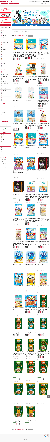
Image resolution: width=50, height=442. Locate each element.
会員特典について (23, 3)
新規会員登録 (10, 3)
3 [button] (41, 429)
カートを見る (47, 3)
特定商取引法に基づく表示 (4, 167)
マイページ (2, 3)
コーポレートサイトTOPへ (29, 3)
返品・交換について (3, 165)
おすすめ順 (16, 35)
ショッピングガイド (3, 159)
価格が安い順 (19, 35)
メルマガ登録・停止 (16, 3)
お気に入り (42, 3)
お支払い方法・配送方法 (4, 163)
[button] (47, 36)
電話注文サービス (3, 169)
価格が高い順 (23, 35)
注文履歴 (7, 3)
